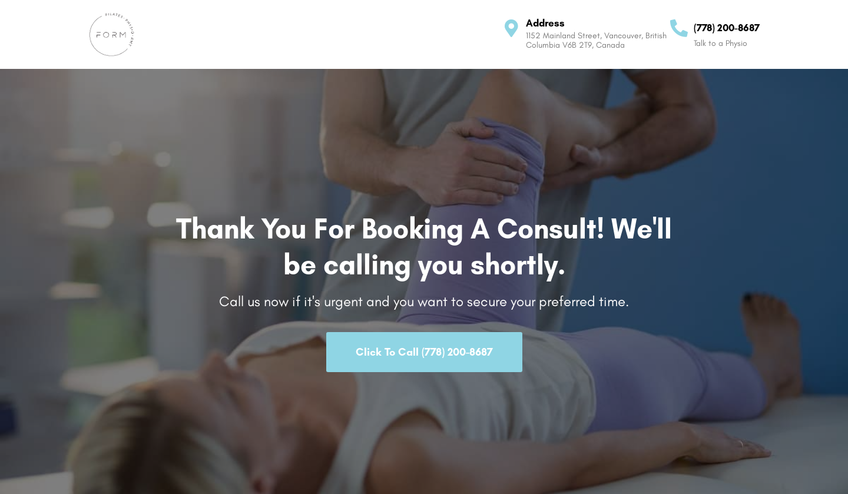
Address (545, 23)
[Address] (511, 28)
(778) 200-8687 (727, 28)
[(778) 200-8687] (679, 28)
